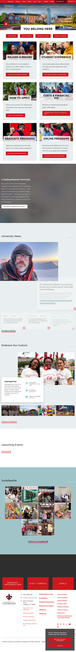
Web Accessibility (28, 613)
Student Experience (41, 6)
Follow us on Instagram (37, 541)
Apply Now (10, 1)
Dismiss (60, 645)
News (24, 1)
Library (52, 1)
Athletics (71, 6)
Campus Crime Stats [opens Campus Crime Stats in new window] (29, 620)
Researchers (61, 613)
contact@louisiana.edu (30, 597)
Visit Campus (26, 36)
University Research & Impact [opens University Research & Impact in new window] (14, 206)
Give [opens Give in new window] (35, 1)
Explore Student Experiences (55, 74)
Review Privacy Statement (60, 640)
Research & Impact (54, 6)
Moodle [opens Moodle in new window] (46, 1)
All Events (5, 451)
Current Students (62, 597)
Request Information (12, 584)
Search (72, 1)
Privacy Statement (28, 616)
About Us (64, 6)
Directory (18, 1)
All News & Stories (8, 330)
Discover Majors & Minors (17, 74)
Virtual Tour (60, 36)
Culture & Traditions (9, 421)
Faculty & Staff (62, 603)
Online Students (62, 600)
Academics (31, 6)
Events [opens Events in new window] (29, 1)
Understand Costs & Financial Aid (55, 113)
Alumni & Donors (62, 609)
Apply (63, 584)
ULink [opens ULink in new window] (39, 1)
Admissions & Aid (22, 6)
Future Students (62, 594)
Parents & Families (63, 606)
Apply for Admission (15, 115)
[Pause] (6, 24)
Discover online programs (54, 156)
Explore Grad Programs (17, 153)
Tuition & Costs (43, 36)
